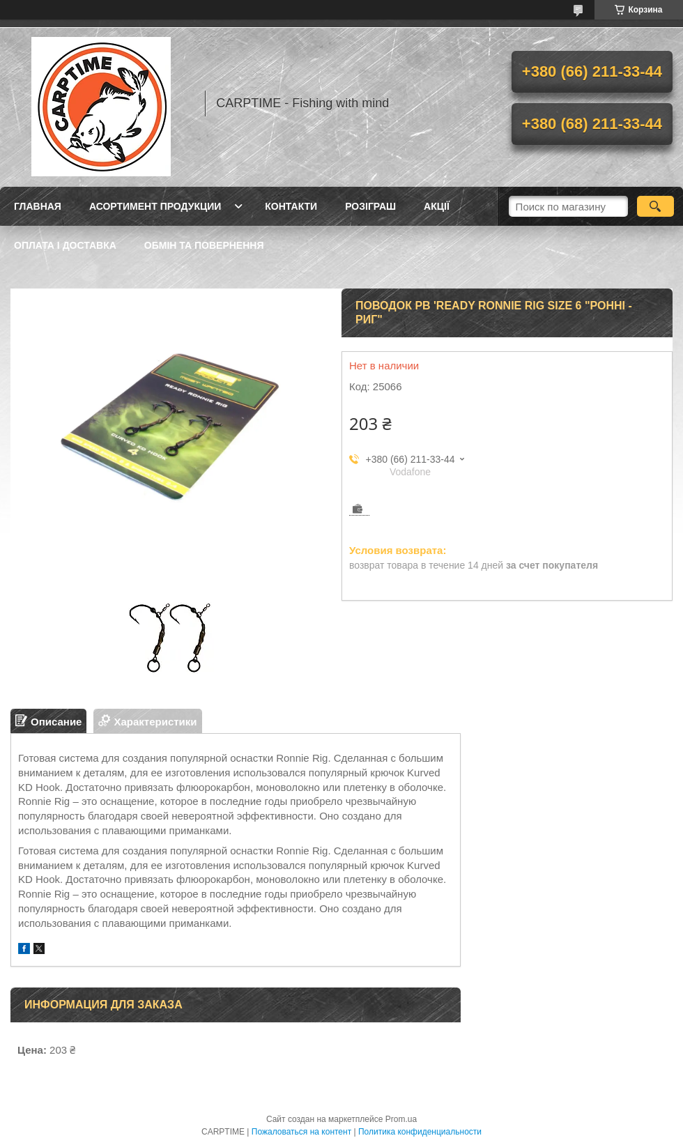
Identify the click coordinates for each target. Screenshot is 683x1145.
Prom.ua (401, 1119)
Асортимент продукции (155, 206)
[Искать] (655, 206)
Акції (437, 206)
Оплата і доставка (65, 245)
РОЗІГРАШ (370, 206)
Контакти (291, 206)
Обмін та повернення (204, 245)
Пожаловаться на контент (301, 1132)
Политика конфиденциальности (420, 1132)
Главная (37, 206)
